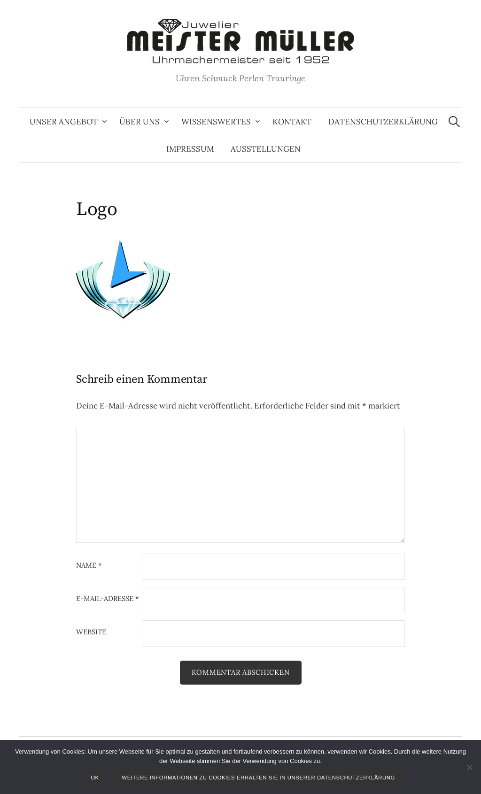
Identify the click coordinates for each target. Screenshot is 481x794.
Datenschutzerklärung (383, 121)
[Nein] (469, 767)
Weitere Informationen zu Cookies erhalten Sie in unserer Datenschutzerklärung (258, 777)
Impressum (190, 149)
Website (91, 632)
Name (89, 565)
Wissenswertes (216, 121)
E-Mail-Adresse (107, 598)
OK (95, 777)
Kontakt (291, 121)
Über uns (139, 121)
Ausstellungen (266, 149)
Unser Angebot (64, 121)
